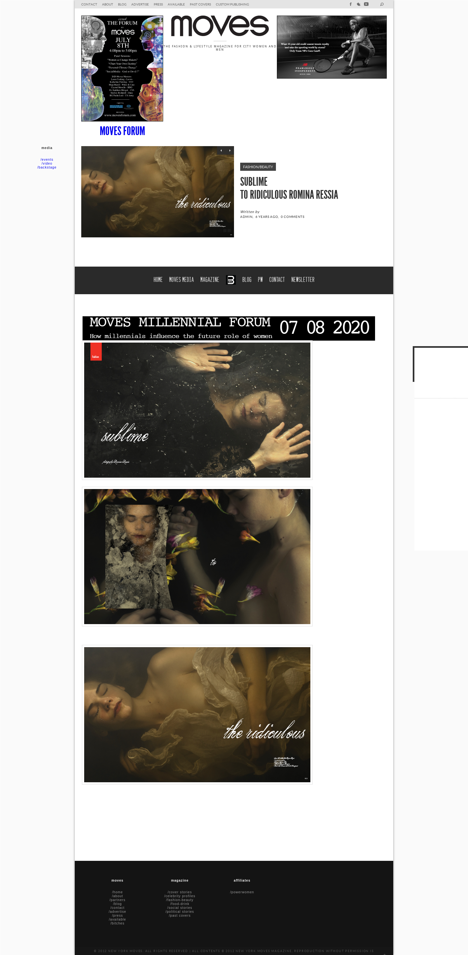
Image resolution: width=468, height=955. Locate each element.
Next (230, 150)
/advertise (117, 911)
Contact (89, 4)
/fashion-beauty (179, 900)
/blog (117, 904)
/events (47, 159)
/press (117, 915)
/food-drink (179, 904)
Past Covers (200, 4)
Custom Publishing (232, 4)
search (382, 4)
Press (158, 4)
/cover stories (180, 892)
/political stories (179, 911)
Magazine (210, 279)
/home (117, 892)
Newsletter (303, 279)
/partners (117, 900)
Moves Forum (122, 131)
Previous (221, 150)
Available (176, 4)
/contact (117, 908)
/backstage (47, 167)
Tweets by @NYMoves (434, 384)
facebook (350, 4)
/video (47, 163)
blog (122, 4)
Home (158, 279)
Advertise (140, 4)
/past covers (180, 915)
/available (117, 919)
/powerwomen (242, 892)
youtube (366, 4)
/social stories (179, 908)
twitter (358, 4)
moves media (181, 279)
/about (117, 896)
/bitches (117, 923)
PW (260, 279)
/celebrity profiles (179, 896)
